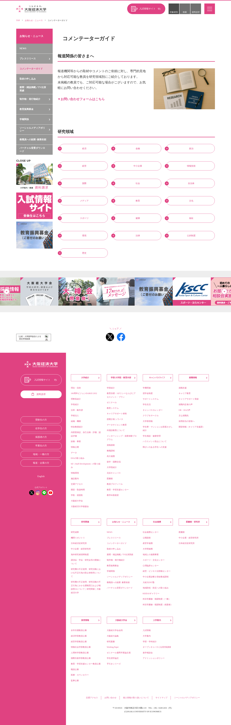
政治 (191, 148)
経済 (84, 148)
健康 (138, 218)
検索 (185, 12)
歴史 (84, 253)
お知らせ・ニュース (34, 20)
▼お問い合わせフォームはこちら (81, 99)
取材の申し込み (28, 79)
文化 (191, 200)
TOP (18, 20)
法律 (138, 235)
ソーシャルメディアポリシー (187, 697)
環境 (84, 235)
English (41, 476)
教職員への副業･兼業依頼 (33, 139)
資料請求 (196, 12)
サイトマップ (161, 697)
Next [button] (224, 291)
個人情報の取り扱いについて (136, 697)
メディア (84, 200)
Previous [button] (6, 291)
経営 (84, 166)
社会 (138, 183)
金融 (138, 148)
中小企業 (137, 166)
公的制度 (191, 235)
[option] (116, 291)
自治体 (191, 183)
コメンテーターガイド (31, 68)
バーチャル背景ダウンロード (32, 150)
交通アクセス (92, 697)
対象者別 (174, 12)
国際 (84, 183)
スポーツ (84, 218)
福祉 (191, 218)
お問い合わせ (110, 697)
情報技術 (191, 166)
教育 (138, 200)
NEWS (23, 48)
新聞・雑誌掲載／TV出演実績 (33, 89)
